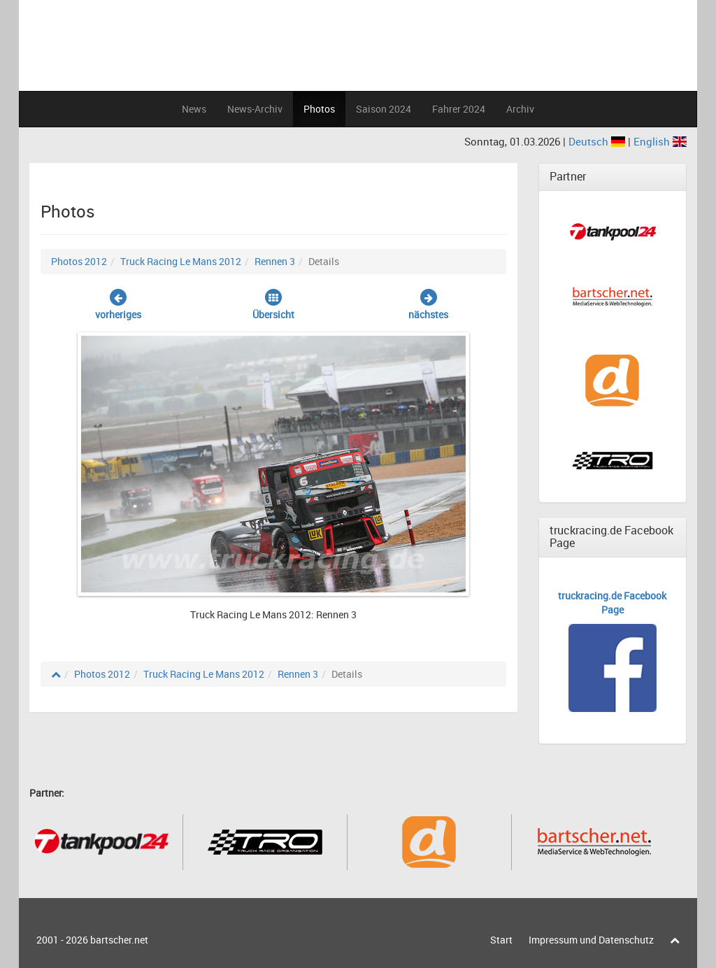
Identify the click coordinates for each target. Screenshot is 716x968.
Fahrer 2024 (458, 108)
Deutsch (598, 141)
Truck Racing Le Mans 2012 (180, 261)
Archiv (520, 108)
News (194, 108)
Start (501, 939)
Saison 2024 (383, 108)
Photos (319, 108)
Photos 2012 (79, 261)
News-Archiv (254, 108)
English (660, 141)
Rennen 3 (275, 261)
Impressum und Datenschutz (591, 939)
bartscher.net (119, 939)
